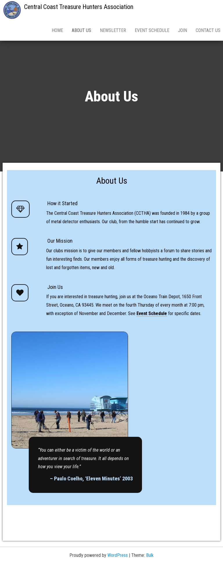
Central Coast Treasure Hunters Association (78, 6)
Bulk (150, 555)
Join (182, 30)
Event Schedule (152, 30)
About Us (81, 30)
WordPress (117, 555)
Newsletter (113, 30)
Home (57, 30)
